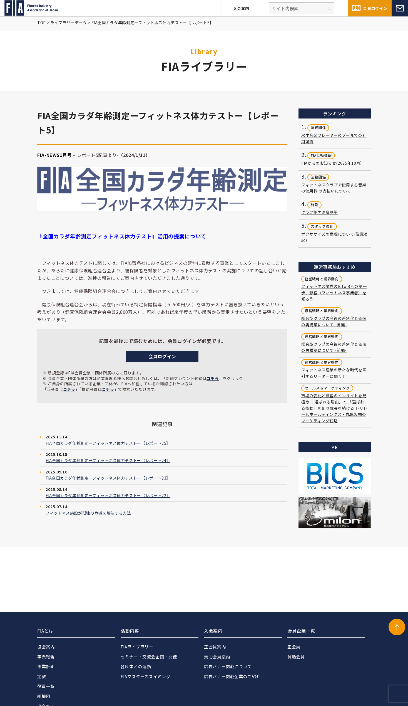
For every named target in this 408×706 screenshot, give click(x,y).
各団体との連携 (136, 666)
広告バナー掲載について (228, 666)
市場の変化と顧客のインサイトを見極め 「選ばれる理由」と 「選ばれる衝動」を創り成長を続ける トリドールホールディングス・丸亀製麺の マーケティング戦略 (334, 408)
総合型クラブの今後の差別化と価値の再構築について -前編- (333, 347)
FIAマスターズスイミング (146, 676)
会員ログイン (375, 8)
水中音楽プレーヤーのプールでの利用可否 (333, 138)
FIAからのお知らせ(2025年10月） (332, 163)
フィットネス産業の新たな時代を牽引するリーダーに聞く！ (333, 373)
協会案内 (46, 647)
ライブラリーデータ (68, 22)
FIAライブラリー (137, 647)
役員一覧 (46, 686)
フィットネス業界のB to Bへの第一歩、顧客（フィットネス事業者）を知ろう (334, 292)
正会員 (293, 647)
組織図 (43, 696)
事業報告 (46, 657)
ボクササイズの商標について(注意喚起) (334, 237)
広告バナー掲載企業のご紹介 (232, 676)
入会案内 (241, 8)
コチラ (213, 378)
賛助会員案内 (217, 657)
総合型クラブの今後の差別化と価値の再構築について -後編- (333, 321)
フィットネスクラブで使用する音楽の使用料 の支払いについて (333, 188)
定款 (41, 676)
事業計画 (46, 666)
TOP (41, 22)
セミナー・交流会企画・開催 (149, 657)
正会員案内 (215, 647)
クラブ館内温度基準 (319, 212)
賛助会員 (296, 657)
